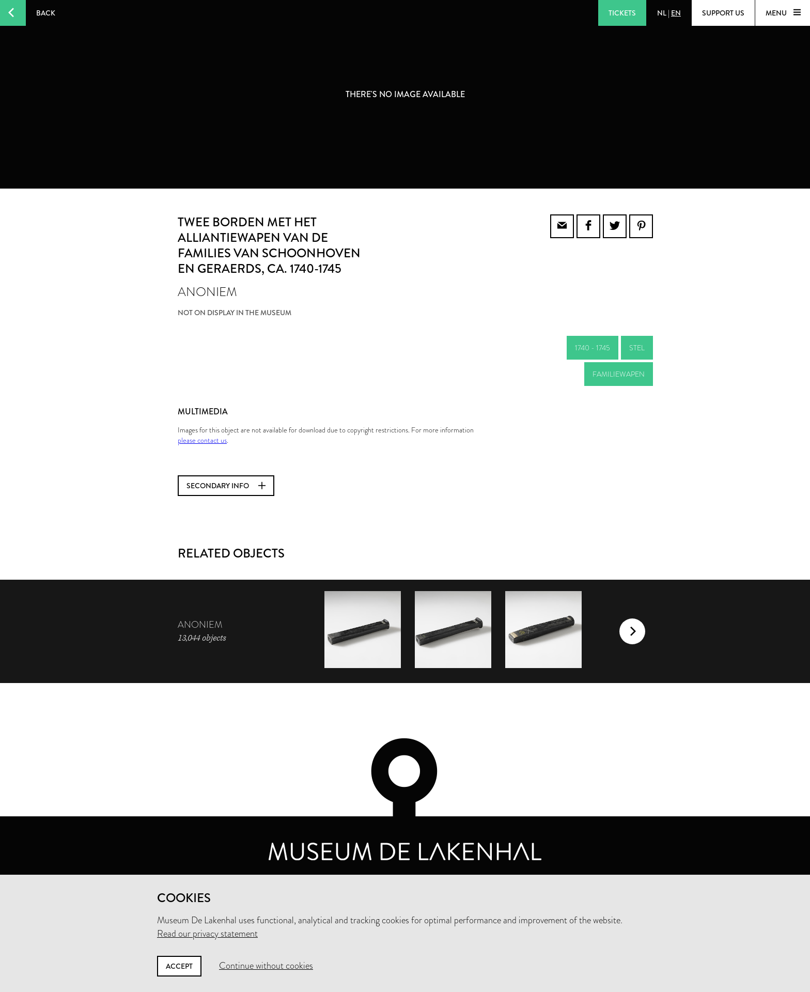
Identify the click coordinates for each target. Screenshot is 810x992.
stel (637, 348)
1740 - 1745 (592, 348)
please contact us (202, 440)
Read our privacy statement (207, 933)
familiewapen (619, 374)
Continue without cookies (266, 965)
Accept (179, 966)
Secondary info (226, 486)
